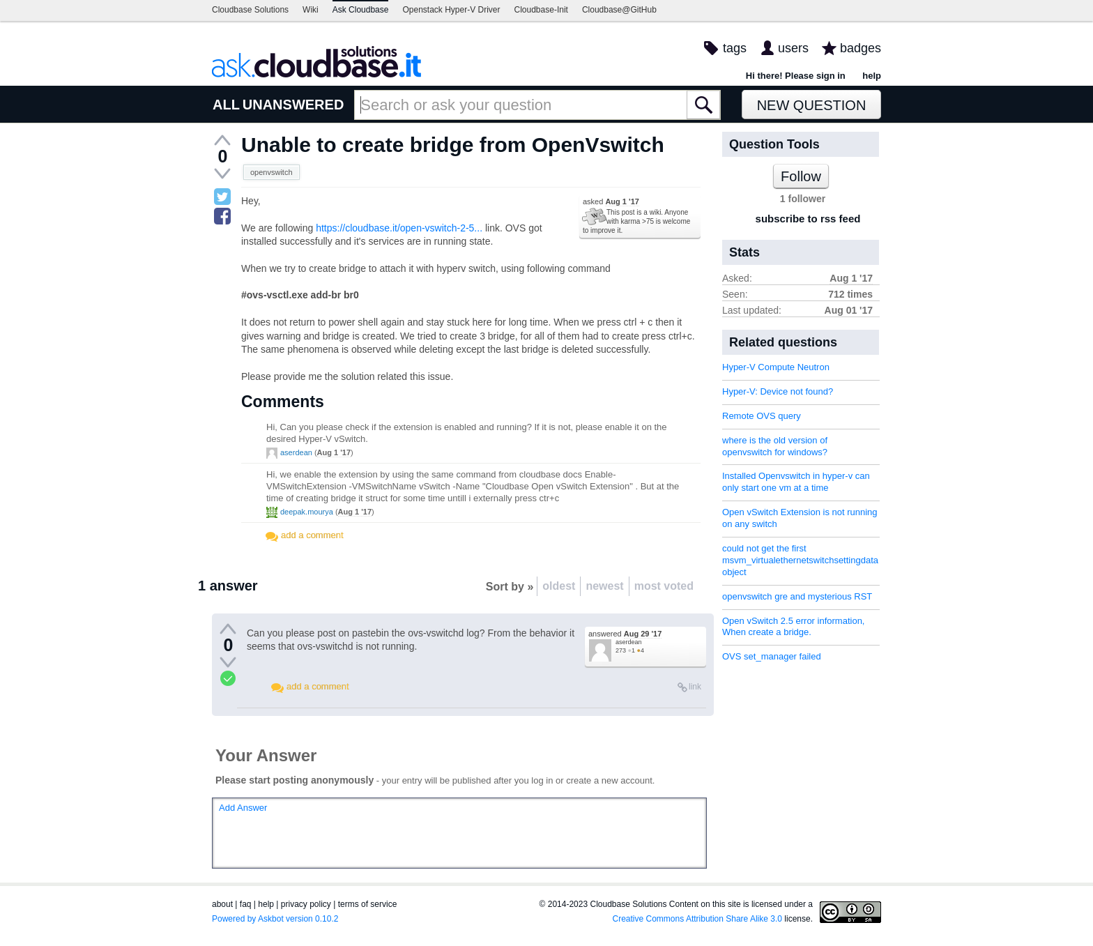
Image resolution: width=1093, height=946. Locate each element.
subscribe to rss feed (808, 218)
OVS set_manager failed (771, 656)
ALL (226, 104)
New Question (811, 105)
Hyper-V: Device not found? (777, 391)
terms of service (367, 904)
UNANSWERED (293, 104)
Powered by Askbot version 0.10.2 (275, 919)
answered (625, 634)
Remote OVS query (761, 416)
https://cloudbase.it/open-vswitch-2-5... (399, 228)
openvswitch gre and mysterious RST (797, 596)
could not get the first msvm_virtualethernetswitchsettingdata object (800, 560)
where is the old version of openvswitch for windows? (774, 446)
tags (735, 48)
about (222, 904)
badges (860, 48)
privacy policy (306, 904)
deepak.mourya (306, 512)
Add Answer (243, 807)
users (793, 48)
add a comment (312, 535)
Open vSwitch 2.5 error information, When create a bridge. (793, 627)
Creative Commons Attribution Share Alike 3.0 (697, 919)
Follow (801, 176)
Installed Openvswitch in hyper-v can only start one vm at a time (796, 482)
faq (246, 904)
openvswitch (271, 172)
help (871, 75)
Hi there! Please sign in (796, 75)
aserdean (296, 452)
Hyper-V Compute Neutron (776, 367)
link (695, 687)
